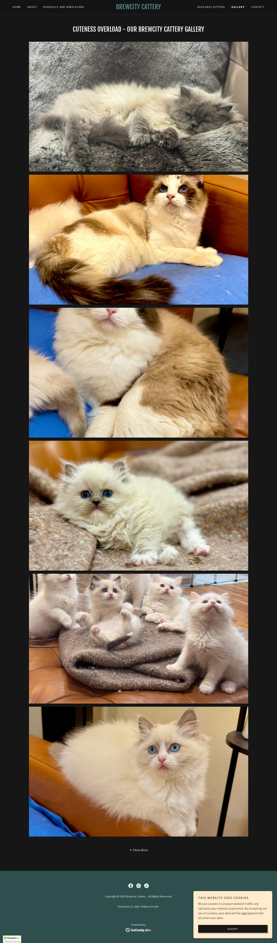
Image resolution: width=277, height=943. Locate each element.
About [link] (32, 7)
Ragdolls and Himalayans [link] (63, 7)
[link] (139, 8)
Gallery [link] (238, 7)
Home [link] (17, 7)
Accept (233, 928)
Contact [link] (257, 7)
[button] (138, 850)
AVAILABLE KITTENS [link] (211, 7)
